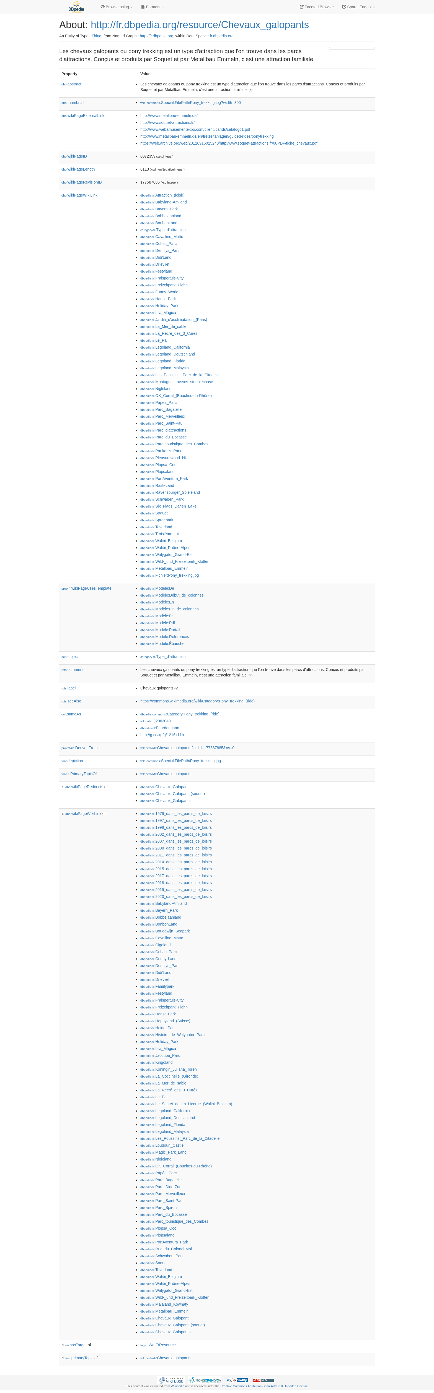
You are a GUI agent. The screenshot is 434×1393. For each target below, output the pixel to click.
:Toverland (156, 527)
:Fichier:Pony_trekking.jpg (169, 575)
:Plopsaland (157, 471)
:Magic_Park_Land (163, 1152)
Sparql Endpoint (358, 7)
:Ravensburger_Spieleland (170, 492)
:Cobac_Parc (158, 243)
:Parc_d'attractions (163, 430)
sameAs (71, 714)
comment (72, 669)
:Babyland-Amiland (163, 202)
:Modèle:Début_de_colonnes (172, 595)
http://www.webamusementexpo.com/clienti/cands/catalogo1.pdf (195, 129)
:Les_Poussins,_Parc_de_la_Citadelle (179, 375)
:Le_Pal (153, 340)
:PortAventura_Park (164, 478)
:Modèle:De (157, 588)
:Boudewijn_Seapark (165, 931)
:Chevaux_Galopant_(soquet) (172, 793)
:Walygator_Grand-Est (166, 554)
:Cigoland (155, 945)
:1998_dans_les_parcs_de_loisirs (176, 827)
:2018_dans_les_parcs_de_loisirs (176, 882)
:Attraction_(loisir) (162, 195)
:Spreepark (156, 520)
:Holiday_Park (159, 306)
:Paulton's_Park (160, 451)
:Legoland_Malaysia (164, 368)
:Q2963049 (155, 721)
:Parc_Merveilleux (162, 416)
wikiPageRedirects (84, 787)
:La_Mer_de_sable (163, 326)
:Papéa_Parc (158, 402)
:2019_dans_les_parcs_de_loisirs (176, 889)
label (68, 688)
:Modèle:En (157, 602)
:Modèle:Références (164, 636)
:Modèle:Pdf (157, 623)
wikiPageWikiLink (79, 195)
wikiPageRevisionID (81, 182)
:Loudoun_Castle (162, 1145)
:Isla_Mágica (158, 312)
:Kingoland (156, 1062)
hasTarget (76, 1345)
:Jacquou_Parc (160, 1055)
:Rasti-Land (157, 485)
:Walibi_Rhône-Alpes (165, 547)
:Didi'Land (155, 257)
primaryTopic (79, 1358)
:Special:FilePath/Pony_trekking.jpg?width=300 (190, 102)
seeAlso (71, 701)
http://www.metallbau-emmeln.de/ (169, 115)
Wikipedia (177, 1386)
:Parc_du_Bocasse (163, 437)
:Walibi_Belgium (161, 541)
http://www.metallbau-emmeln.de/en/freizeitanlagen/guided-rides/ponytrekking (207, 136)
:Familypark (157, 986)
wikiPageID (74, 156)
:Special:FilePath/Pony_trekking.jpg (180, 761)
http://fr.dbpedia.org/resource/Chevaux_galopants (200, 24)
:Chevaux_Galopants (165, 800)
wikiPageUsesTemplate (86, 588)
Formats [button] (152, 7)
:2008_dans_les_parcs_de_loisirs (176, 848)
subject (70, 656)
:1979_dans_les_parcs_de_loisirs (176, 813)
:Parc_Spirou (158, 1207)
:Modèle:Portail (160, 630)
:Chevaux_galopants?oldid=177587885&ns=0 (187, 748)
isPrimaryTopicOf (79, 774)
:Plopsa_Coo (158, 464)
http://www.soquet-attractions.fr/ (167, 122)
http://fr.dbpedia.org (156, 36)
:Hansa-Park (158, 299)
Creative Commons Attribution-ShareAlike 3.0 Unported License (264, 1386)
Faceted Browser (317, 7)
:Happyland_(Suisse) (165, 1021)
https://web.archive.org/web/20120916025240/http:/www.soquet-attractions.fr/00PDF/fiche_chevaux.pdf (228, 143)
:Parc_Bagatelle (161, 409)
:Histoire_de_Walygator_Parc (172, 1035)
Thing (96, 36)
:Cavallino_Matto (161, 236)
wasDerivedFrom (79, 748)
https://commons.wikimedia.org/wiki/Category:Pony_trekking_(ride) (197, 701)
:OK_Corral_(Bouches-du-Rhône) (176, 395)
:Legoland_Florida (162, 361)
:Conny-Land (158, 958)
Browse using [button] (117, 7)
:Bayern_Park (159, 209)
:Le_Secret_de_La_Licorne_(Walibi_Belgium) (186, 1104)
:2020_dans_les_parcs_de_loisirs (176, 896)
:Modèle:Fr (156, 616)
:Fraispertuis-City (162, 278)
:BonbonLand (158, 223)
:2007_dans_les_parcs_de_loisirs (176, 841)
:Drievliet (154, 264)
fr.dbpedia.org (222, 36)
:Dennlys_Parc (159, 250)
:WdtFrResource (158, 1345)
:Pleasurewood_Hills (164, 458)
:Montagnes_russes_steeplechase (176, 382)
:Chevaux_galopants (165, 774)
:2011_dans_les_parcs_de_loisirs (176, 855)
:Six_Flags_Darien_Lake (168, 506)
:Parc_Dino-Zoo (160, 1187)
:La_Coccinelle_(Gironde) (169, 1076)
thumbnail (72, 102)
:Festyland (156, 271)
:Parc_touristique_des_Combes (174, 444)
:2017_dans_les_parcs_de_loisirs (176, 876)
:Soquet (154, 513)
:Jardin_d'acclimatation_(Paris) (173, 319)
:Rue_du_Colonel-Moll (166, 1249)
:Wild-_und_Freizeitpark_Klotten (175, 561)
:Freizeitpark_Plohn (164, 285)
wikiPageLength (78, 169)
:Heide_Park (157, 1028)
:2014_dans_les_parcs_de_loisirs (176, 862)
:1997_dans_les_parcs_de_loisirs (176, 820)
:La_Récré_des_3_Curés (168, 333)
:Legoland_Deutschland (167, 354)
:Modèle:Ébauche (162, 643)
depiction (72, 761)
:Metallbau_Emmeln (164, 568)
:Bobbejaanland (160, 216)
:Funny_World (159, 292)
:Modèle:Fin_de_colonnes (169, 609)
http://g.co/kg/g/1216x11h (162, 735)
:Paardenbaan (159, 728)
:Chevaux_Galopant (164, 787)
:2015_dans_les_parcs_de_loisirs (176, 869)
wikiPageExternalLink (82, 115)
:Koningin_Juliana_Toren (168, 1069)
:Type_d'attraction (163, 230)
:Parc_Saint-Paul (161, 423)
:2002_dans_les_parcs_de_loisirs (176, 834)
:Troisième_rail (160, 534)
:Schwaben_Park (162, 499)
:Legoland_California (165, 347)
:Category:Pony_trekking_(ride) (179, 714)
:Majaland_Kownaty (164, 1304)
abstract (71, 84)
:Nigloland (156, 388)
